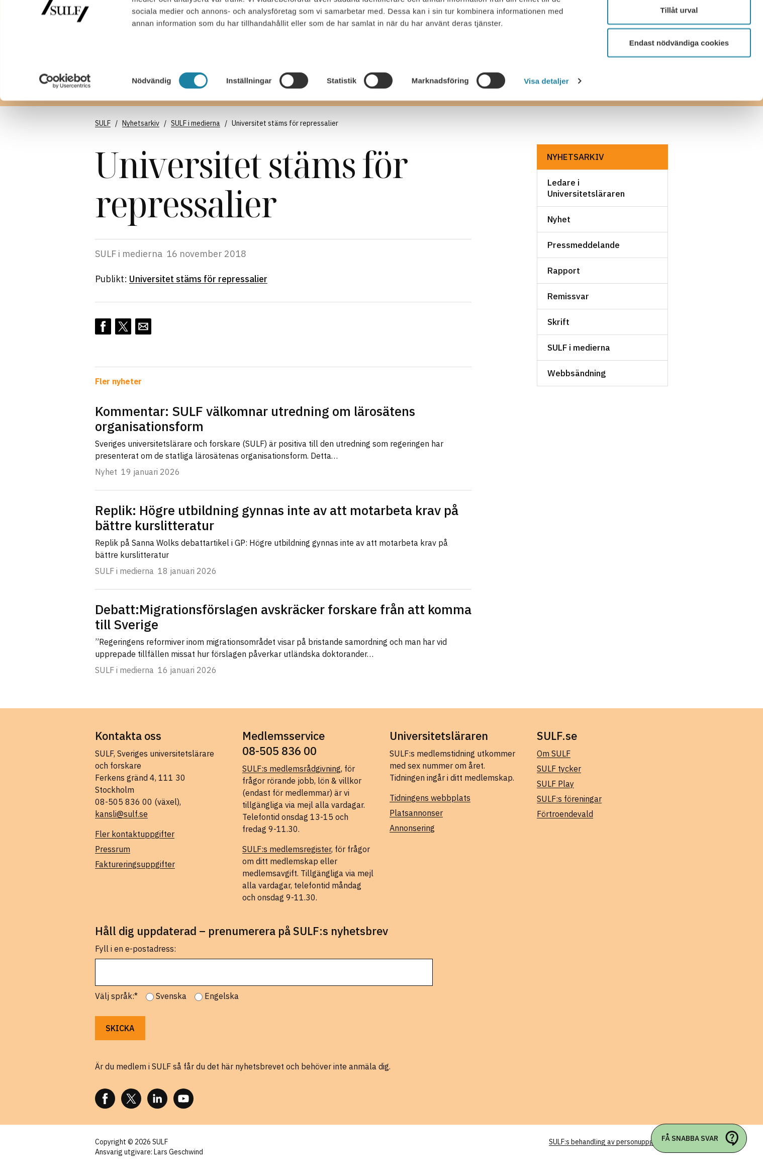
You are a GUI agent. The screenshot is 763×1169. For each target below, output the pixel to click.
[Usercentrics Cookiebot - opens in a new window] (65, 130)
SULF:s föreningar (569, 799)
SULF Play (555, 784)
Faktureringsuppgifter (135, 864)
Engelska (222, 996)
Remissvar (568, 296)
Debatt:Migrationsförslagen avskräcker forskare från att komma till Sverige (283, 617)
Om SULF (553, 753)
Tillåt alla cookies (679, 26)
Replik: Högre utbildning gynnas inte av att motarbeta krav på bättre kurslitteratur (276, 518)
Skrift (558, 321)
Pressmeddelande (583, 245)
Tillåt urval (679, 59)
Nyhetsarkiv (575, 156)
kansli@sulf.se (121, 814)
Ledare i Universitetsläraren (586, 188)
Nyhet (558, 219)
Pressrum (112, 849)
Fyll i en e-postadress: (135, 949)
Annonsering (412, 828)
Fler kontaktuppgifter (134, 834)
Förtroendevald (565, 814)
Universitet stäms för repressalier (198, 279)
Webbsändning (576, 373)
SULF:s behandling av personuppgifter (608, 1141)
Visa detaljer (546, 130)
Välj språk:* (116, 996)
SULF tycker (559, 769)
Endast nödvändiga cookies (679, 92)
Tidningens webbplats (430, 798)
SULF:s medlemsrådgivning (291, 769)
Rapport (563, 270)
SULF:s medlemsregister (286, 849)
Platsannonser (416, 813)
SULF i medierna (578, 347)
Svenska (171, 996)
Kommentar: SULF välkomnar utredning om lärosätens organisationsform (255, 418)
